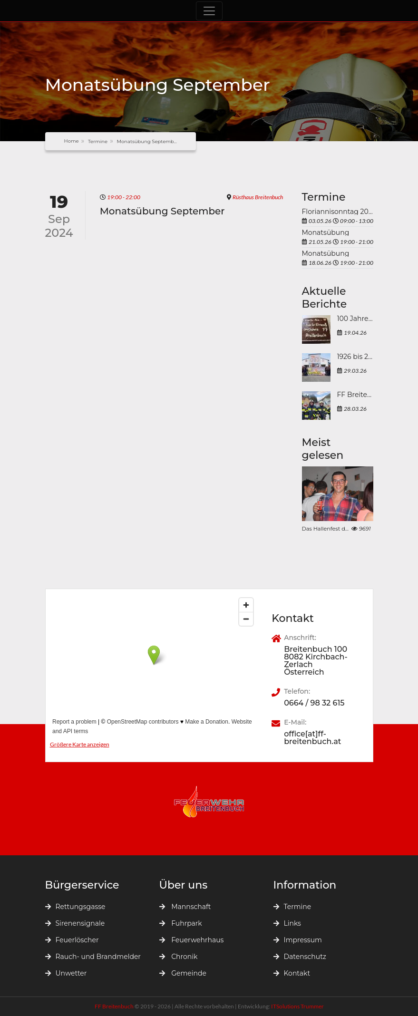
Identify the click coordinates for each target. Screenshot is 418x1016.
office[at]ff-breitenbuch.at (312, 737)
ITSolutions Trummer (297, 1006)
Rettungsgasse (75, 906)
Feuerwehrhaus (191, 940)
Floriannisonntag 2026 (337, 211)
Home (71, 141)
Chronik (178, 956)
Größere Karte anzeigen (79, 744)
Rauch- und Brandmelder (93, 956)
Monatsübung (326, 232)
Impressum (297, 940)
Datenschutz (299, 956)
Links (287, 923)
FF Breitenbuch (115, 1006)
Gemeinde (182, 973)
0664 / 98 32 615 (314, 703)
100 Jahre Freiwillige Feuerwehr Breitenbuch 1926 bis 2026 (355, 319)
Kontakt (292, 973)
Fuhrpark (180, 923)
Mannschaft (185, 906)
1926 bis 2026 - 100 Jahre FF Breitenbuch (355, 357)
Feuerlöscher (72, 940)
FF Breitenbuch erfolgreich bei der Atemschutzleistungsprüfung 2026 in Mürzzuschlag (355, 395)
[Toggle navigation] (209, 10)
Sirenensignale (75, 923)
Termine (97, 141)
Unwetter (66, 973)
